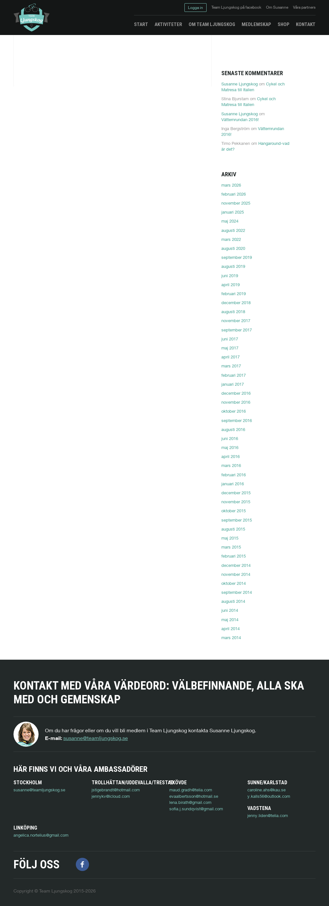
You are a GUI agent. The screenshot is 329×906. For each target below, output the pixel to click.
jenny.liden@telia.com (33, 828)
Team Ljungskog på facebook (236, 7)
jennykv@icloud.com (111, 796)
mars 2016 (231, 465)
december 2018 (236, 302)
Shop (283, 24)
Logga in (195, 7)
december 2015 (236, 492)
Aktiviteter (168, 24)
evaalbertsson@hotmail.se (193, 796)
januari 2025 (232, 212)
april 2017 (230, 356)
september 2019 (236, 257)
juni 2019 (229, 275)
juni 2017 (229, 338)
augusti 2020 (233, 248)
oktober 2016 (233, 411)
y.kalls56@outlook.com (268, 796)
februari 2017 (233, 375)
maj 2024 (229, 221)
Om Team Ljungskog (212, 24)
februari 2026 (233, 194)
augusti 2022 (233, 230)
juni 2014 (229, 610)
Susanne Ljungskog (239, 83)
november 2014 (235, 574)
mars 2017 (231, 365)
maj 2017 (229, 347)
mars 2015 (231, 547)
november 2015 (235, 501)
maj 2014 (229, 619)
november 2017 (235, 320)
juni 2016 (229, 438)
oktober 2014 (233, 583)
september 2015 (236, 520)
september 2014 (236, 592)
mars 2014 (231, 637)
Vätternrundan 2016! (240, 119)
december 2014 (236, 565)
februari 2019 (233, 293)
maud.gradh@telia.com (190, 789)
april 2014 (230, 628)
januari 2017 (232, 384)
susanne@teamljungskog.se (95, 738)
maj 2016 (229, 447)
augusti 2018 (233, 311)
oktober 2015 (233, 510)
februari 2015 (233, 556)
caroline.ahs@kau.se (266, 789)
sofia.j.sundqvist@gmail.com (196, 808)
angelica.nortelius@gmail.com (119, 828)
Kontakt (306, 24)
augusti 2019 (233, 266)
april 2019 (230, 284)
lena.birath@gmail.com (190, 802)
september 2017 (236, 329)
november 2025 (235, 203)
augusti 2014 (233, 601)
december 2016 (236, 393)
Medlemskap (256, 24)
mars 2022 (231, 239)
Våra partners (304, 7)
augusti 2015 (233, 529)
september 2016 (236, 420)
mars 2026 (231, 185)
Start (141, 24)
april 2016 (230, 456)
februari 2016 (233, 474)
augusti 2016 (233, 429)
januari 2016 (232, 483)
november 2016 (235, 402)
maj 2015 (229, 538)
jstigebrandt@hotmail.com (116, 789)
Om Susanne (277, 7)
